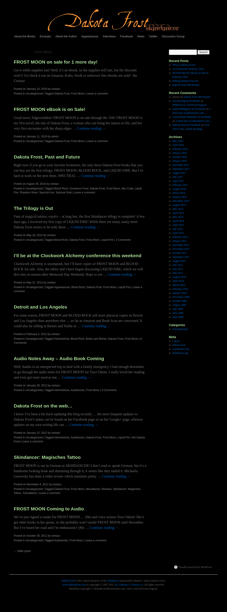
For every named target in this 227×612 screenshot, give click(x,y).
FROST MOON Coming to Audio (49, 508)
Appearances (89, 36)
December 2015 (180, 201)
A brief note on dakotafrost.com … (194, 120)
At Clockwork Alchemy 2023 (188, 68)
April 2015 (178, 213)
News (141, 36)
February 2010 (180, 289)
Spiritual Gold (64, 192)
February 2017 (180, 185)
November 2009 (181, 297)
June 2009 (177, 313)
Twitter (153, 36)
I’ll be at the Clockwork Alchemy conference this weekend (77, 255)
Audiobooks (77, 390)
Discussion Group (173, 36)
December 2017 (180, 165)
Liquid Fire (107, 239)
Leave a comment (97, 93)
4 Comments (109, 390)
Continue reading (91, 128)
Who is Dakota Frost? (184, 64)
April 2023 (178, 144)
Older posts (22, 551)
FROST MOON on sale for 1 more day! (56, 61)
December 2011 (180, 245)
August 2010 (179, 277)
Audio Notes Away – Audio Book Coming (59, 358)
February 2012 (180, 237)
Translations (29, 493)
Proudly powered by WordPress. (195, 567)
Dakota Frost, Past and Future (47, 156)
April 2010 (178, 281)
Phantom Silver (29, 192)
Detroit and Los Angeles (40, 306)
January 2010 (179, 293)
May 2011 (177, 273)
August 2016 (179, 189)
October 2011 (179, 253)
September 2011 (181, 257)
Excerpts (45, 36)
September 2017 (181, 169)
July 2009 (177, 309)
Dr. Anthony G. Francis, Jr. (129, 584)
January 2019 (179, 161)
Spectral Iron (46, 192)
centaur (55, 88)
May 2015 (177, 209)
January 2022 (179, 153)
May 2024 (177, 140)
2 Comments (123, 239)
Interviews (109, 36)
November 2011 (181, 249)
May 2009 (177, 317)
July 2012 (177, 229)
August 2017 (179, 173)
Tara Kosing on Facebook (186, 100)
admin (55, 136)
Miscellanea (93, 489)
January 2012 (179, 241)
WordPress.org (180, 353)
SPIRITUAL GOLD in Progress (189, 104)
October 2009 (179, 301)
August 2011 (179, 261)
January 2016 (179, 197)
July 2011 (177, 265)
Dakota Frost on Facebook (186, 124)
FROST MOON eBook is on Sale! (49, 109)
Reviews (107, 489)
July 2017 (177, 177)
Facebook (126, 36)
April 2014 (178, 221)
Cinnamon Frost (78, 188)
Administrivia (61, 338)
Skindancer (113, 580)
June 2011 (177, 269)
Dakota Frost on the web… (43, 405)
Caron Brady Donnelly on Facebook (191, 116)
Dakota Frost (62, 93)
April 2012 (178, 233)
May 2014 (177, 217)
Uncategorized (34, 93)
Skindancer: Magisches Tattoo (47, 457)
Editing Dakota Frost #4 (185, 80)
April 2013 (178, 225)
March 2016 (178, 193)
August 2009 (179, 305)
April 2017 (178, 181)
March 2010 (178, 285)
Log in (176, 341)
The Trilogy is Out (33, 208)
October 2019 (179, 157)
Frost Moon (77, 93)
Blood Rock (61, 188)
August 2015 (179, 205)
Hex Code (127, 188)
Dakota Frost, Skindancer (87, 567)
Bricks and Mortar (96, 338)
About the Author (66, 36)
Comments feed (180, 349)
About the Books (24, 36)
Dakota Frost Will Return (186, 84)
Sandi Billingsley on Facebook (188, 108)
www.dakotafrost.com (74, 584)
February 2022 (180, 148)
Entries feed (178, 345)
